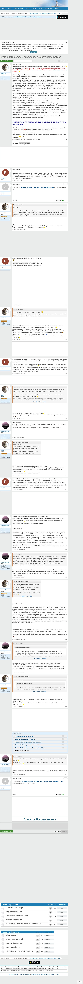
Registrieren (55, 11)
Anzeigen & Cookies (35, 974)
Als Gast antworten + (6, 60)
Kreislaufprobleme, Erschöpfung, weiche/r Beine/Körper (30, 57)
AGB (42, 974)
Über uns (16, 974)
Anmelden (64, 11)
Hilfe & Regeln (48, 8)
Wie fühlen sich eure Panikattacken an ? (21, 951)
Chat (40, 8)
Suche (27, 8)
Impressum (21, 974)
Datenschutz (27, 974)
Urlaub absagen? (12, 935)
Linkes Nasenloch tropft (14, 908)
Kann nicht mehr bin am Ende (17, 916)
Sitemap (57, 974)
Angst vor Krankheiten (14, 912)
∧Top (79, 982)
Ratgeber (34, 8)
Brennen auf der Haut (14, 920)
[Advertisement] (40, 503)
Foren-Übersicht (5, 958)
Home (3, 8)
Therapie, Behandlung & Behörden (19, 958)
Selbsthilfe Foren (18, 8)
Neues (9, 8)
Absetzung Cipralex (13, 947)
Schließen (33, 52)
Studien (57, 8)
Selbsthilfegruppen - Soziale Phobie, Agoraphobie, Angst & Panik (45, 958)
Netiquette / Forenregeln (49, 974)
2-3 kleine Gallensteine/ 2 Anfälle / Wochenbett (23, 924)
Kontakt (11, 974)
